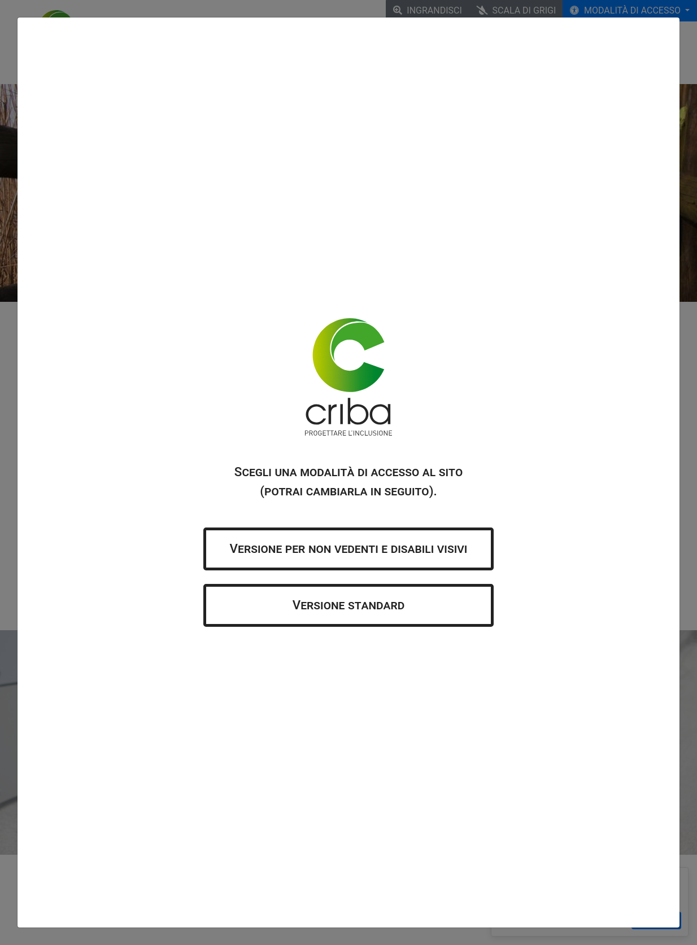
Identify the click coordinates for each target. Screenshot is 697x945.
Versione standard (349, 604)
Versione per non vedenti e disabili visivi (349, 548)
